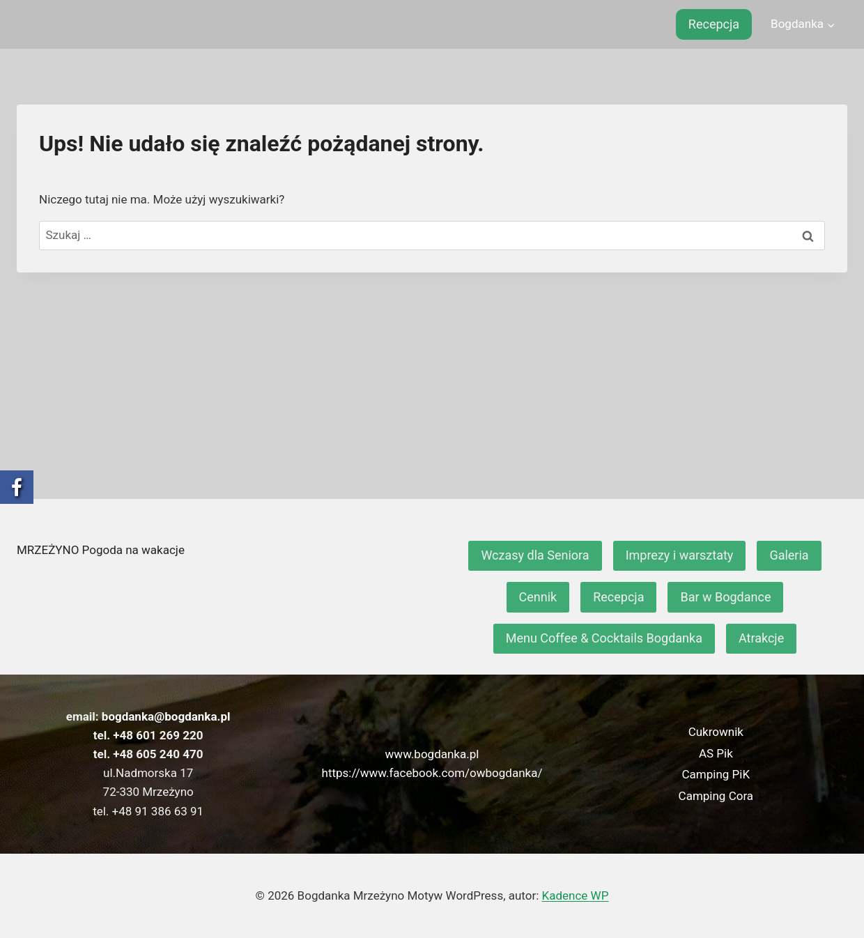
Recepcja (713, 24)
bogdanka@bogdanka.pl (166, 716)
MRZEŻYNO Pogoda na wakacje (101, 550)
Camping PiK (716, 774)
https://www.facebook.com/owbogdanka (430, 773)
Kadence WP (575, 895)
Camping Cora (716, 796)
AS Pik (716, 753)
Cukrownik (715, 732)
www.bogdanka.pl (432, 754)
